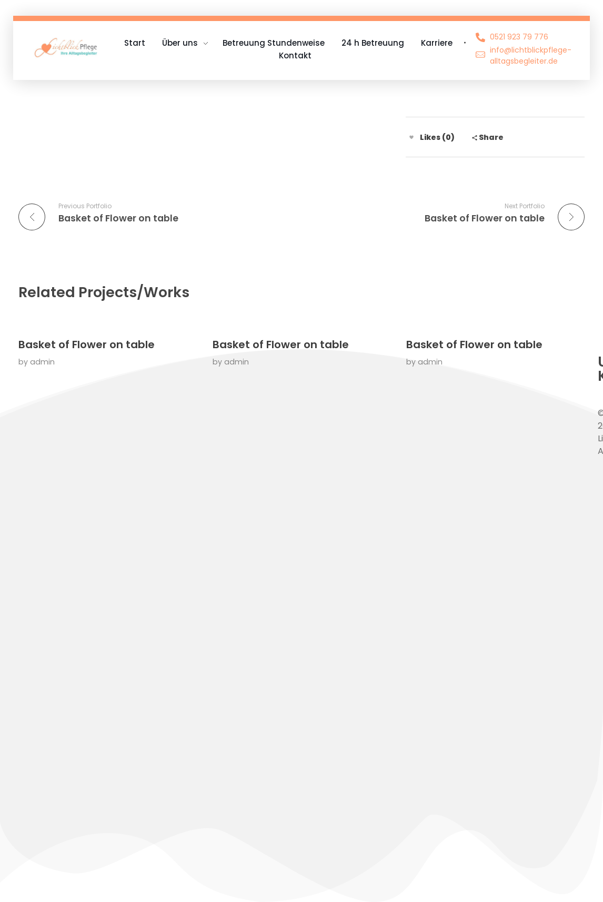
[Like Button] (411, 137)
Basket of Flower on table (86, 344)
